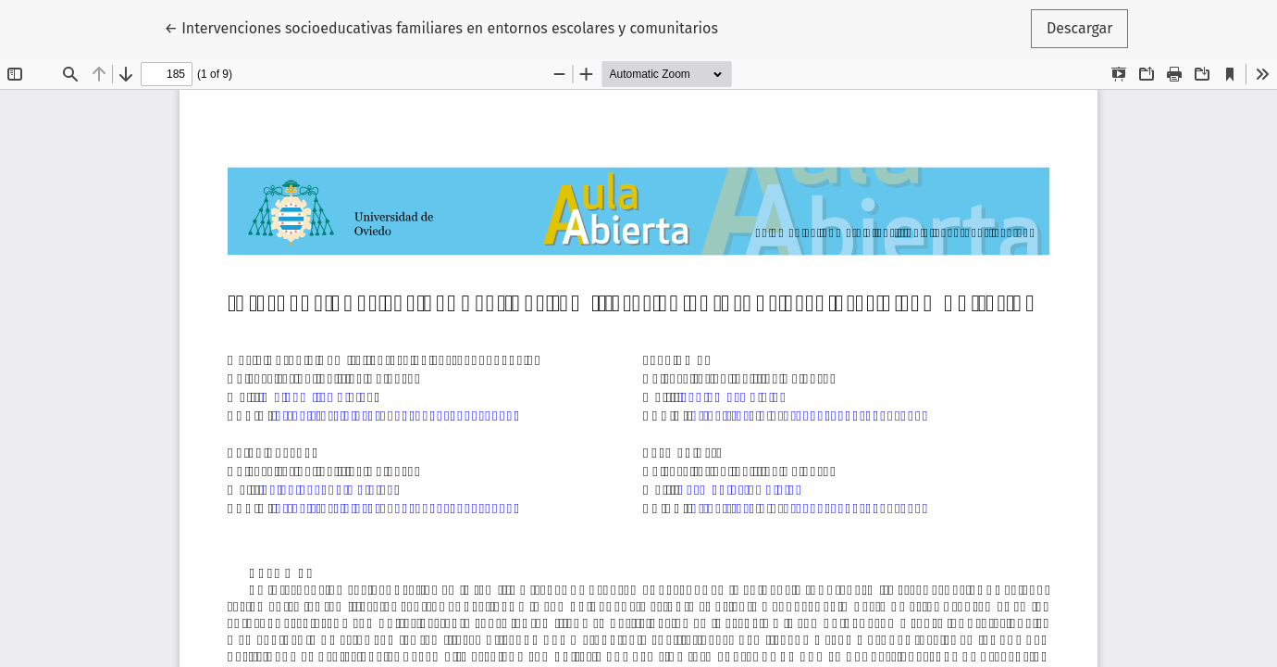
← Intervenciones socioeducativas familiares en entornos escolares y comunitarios (441, 27)
